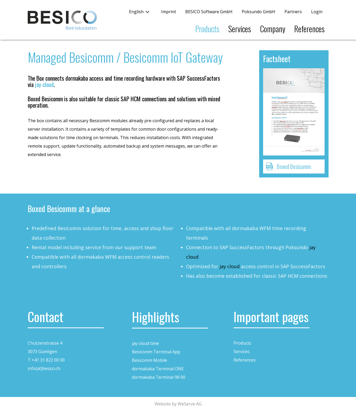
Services (239, 29)
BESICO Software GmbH (208, 12)
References (309, 29)
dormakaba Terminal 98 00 (158, 377)
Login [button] (316, 12)
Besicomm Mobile (149, 360)
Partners (293, 12)
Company (272, 29)
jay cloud (44, 84)
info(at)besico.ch (44, 368)
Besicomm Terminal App (156, 352)
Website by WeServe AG (178, 404)
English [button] (136, 12)
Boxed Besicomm (294, 166)
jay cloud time (145, 343)
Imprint (168, 12)
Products (207, 29)
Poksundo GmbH (258, 12)
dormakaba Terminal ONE (158, 369)
